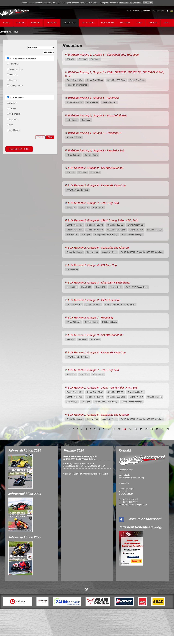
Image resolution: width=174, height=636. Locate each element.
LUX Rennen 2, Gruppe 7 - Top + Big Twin (93, 202)
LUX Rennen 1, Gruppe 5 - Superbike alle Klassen (98, 414)
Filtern (50, 137)
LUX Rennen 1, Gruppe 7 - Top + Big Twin (93, 370)
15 (136, 429)
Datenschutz (158, 11)
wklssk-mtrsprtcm (134, 504)
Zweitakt (12, 103)
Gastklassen (14, 130)
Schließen (147, 3)
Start (129, 11)
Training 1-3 (14, 64)
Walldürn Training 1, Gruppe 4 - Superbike (93, 97)
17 (146, 429)
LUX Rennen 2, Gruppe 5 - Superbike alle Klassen (98, 247)
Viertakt (12, 108)
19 (157, 429)
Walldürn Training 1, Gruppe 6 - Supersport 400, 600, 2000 (103, 54)
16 (141, 429)
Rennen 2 (13, 80)
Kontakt (136, 11)
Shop (139, 22)
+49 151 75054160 (130, 499)
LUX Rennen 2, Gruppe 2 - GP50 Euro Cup (94, 300)
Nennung (52, 22)
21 (168, 429)
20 (162, 429)
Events (20, 22)
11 (114, 429)
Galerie (35, 22)
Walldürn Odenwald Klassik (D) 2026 (80, 456)
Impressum (146, 11)
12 (119, 429)
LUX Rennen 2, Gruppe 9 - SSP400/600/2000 (95, 167)
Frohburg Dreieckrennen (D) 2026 (78, 463)
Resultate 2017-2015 (19, 149)
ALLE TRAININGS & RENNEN (22, 58)
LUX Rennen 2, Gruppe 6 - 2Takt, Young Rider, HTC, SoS (103, 220)
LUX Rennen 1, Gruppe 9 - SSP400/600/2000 (95, 335)
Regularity (13, 119)
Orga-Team (107, 22)
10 (108, 429)
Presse (153, 22)
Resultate (69, 22)
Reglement (88, 22)
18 (152, 429)
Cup (11, 125)
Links (167, 22)
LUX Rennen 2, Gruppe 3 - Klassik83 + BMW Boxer (99, 282)
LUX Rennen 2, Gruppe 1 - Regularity (90, 317)
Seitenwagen (14, 114)
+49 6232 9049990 (130, 502)
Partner (125, 22)
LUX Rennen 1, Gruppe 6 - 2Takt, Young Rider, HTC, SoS (103, 387)
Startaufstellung (16, 69)
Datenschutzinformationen (130, 3)
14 (130, 429)
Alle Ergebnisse (16, 85)
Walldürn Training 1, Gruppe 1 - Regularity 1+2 (96, 150)
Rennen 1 (13, 75)
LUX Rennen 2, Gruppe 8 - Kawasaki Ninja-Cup (97, 185)
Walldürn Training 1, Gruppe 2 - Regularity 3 (94, 132)
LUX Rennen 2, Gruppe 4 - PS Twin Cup (92, 265)
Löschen (40, 137)
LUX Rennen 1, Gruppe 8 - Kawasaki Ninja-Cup (97, 352)
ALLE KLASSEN (16, 97)
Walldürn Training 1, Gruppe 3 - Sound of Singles (97, 115)
